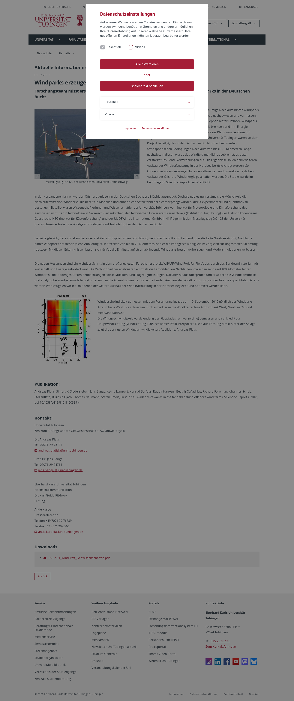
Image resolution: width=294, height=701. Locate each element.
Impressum (131, 128)
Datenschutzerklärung (156, 128)
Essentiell (114, 47)
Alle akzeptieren (147, 64)
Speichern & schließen (147, 86)
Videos (140, 47)
